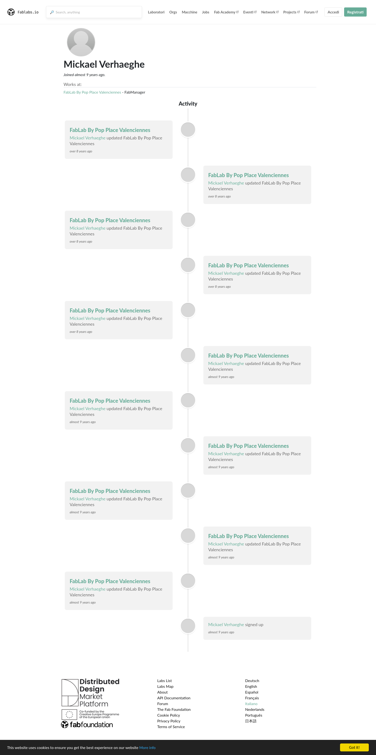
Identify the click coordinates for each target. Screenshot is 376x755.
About (162, 692)
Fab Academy (226, 12)
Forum (311, 12)
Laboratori (156, 12)
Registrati (355, 12)
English (251, 686)
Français (252, 697)
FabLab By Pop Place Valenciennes (92, 92)
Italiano (251, 703)
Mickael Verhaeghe (88, 137)
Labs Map (165, 686)
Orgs (173, 12)
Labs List (164, 680)
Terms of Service (171, 726)
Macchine (189, 12)
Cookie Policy (168, 715)
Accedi (333, 12)
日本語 (251, 721)
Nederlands (254, 709)
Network (269, 12)
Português (253, 715)
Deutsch (252, 680)
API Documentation (174, 697)
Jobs (205, 12)
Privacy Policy (169, 721)
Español (251, 692)
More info (147, 747)
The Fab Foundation (174, 709)
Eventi (249, 12)
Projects (291, 12)
